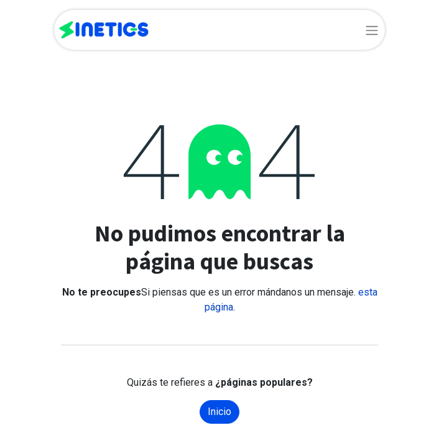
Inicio (219, 412)
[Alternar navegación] (372, 30)
